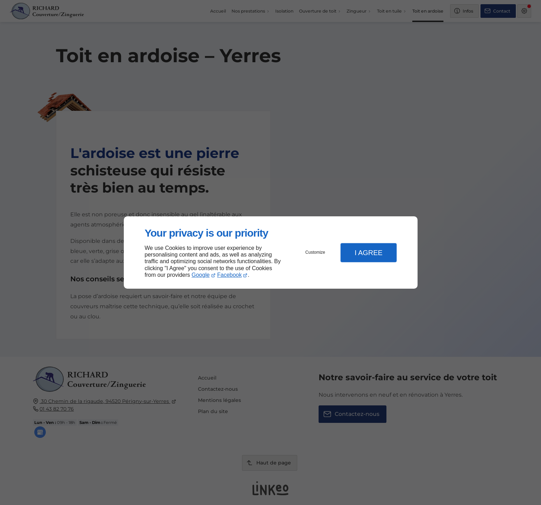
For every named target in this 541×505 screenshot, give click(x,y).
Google (201, 275)
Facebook (229, 275)
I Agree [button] (369, 253)
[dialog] (271, 252)
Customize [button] (315, 252)
